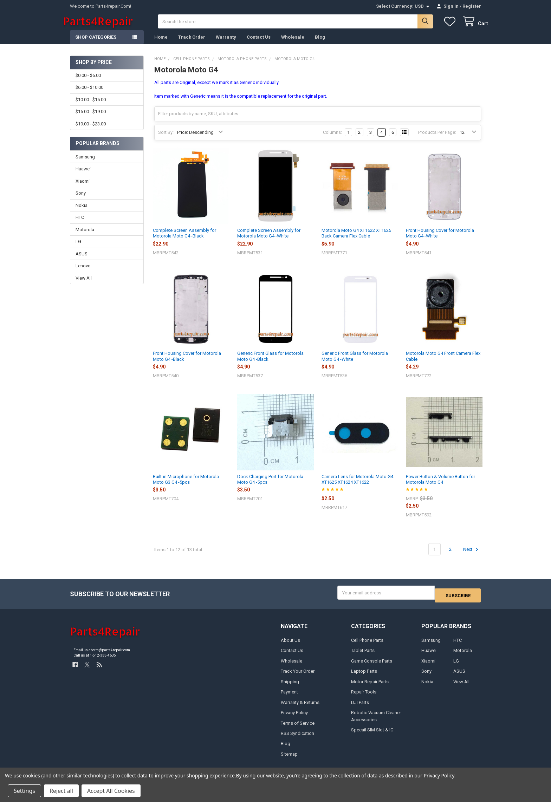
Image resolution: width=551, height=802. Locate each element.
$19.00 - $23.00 (91, 130)
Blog (320, 44)
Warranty (226, 44)
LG (78, 248)
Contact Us (259, 44)
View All (84, 285)
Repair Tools (363, 696)
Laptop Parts (364, 675)
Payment (289, 696)
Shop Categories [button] (95, 44)
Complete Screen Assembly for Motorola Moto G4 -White (268, 240)
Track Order (191, 44)
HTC (80, 224)
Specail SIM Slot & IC (372, 734)
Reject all (61, 791)
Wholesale (292, 44)
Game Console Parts (371, 665)
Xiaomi (83, 188)
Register (471, 6)
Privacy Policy (294, 717)
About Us (290, 644)
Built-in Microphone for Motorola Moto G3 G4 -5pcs (186, 486)
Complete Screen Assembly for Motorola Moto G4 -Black (184, 240)
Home (161, 44)
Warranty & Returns (300, 706)
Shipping (290, 686)
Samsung (85, 164)
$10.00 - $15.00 (91, 106)
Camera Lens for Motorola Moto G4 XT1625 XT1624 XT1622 (357, 486)
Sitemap (289, 758)
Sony (81, 200)
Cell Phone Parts (367, 644)
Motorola (85, 236)
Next (471, 556)
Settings (24, 791)
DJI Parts (360, 706)
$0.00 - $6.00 (88, 82)
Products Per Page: (437, 139)
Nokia (81, 212)
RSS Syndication (297, 738)
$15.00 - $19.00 (91, 118)
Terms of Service (298, 727)
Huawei (83, 175)
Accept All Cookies (111, 791)
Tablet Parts (363, 655)
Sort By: (166, 139)
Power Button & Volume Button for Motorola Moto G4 (440, 486)
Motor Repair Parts (370, 686)
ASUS (81, 260)
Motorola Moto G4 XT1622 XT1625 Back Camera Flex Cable (356, 240)
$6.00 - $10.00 (89, 94)
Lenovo (83, 272)
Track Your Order (298, 675)
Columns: (332, 139)
